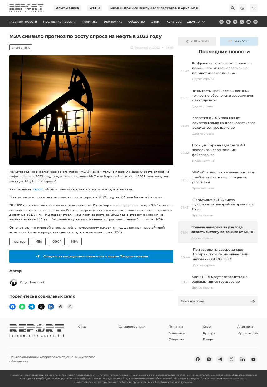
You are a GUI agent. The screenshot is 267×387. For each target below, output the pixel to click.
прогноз (19, 241)
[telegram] (235, 22)
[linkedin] (248, 22)
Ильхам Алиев (67, 8)
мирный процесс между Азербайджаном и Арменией (154, 8)
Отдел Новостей (26, 282)
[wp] (22, 307)
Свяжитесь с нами (132, 326)
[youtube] (255, 22)
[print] (60, 307)
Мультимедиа (247, 333)
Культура (209, 333)
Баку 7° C (238, 41)
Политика (176, 326)
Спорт (207, 326)
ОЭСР (56, 241)
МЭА (74, 241)
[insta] (228, 22)
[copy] (70, 307)
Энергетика (21, 47)
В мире (208, 339)
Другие (196, 22)
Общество (176, 339)
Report (37, 189)
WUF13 (95, 8)
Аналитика (245, 326)
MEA (39, 241)
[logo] (26, 8)
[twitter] (242, 22)
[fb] (221, 22)
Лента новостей (218, 301)
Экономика (177, 333)
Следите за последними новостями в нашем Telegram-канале (91, 256)
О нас (82, 326)
